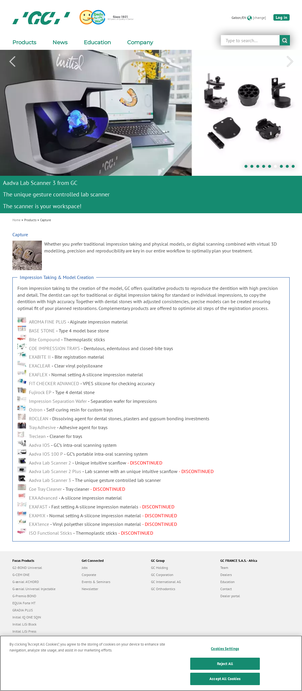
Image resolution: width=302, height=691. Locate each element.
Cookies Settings (225, 656)
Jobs (85, 567)
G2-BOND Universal (27, 567)
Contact (226, 589)
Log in (281, 17)
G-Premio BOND (24, 596)
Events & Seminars (96, 582)
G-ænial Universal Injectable (33, 589)
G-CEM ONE (20, 574)
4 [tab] (265, 168)
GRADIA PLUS (22, 610)
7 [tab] (283, 168)
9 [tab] (295, 168)
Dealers (226, 574)
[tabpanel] (151, 131)
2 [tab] (253, 168)
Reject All (225, 671)
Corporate (89, 574)
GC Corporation (162, 574)
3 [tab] (259, 168)
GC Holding (159, 567)
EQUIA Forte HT (24, 603)
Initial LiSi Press (24, 631)
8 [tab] (289, 168)
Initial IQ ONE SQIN (26, 617)
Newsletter (90, 589)
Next (290, 61)
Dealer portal (230, 596)
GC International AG (166, 582)
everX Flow (20, 638)
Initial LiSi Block (24, 624)
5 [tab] (271, 168)
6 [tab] (277, 168)
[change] (259, 17)
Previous (12, 61)
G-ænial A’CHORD (25, 582)
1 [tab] (247, 168)
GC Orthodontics (163, 589)
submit (285, 40)
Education (227, 582)
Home (16, 220)
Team (224, 567)
